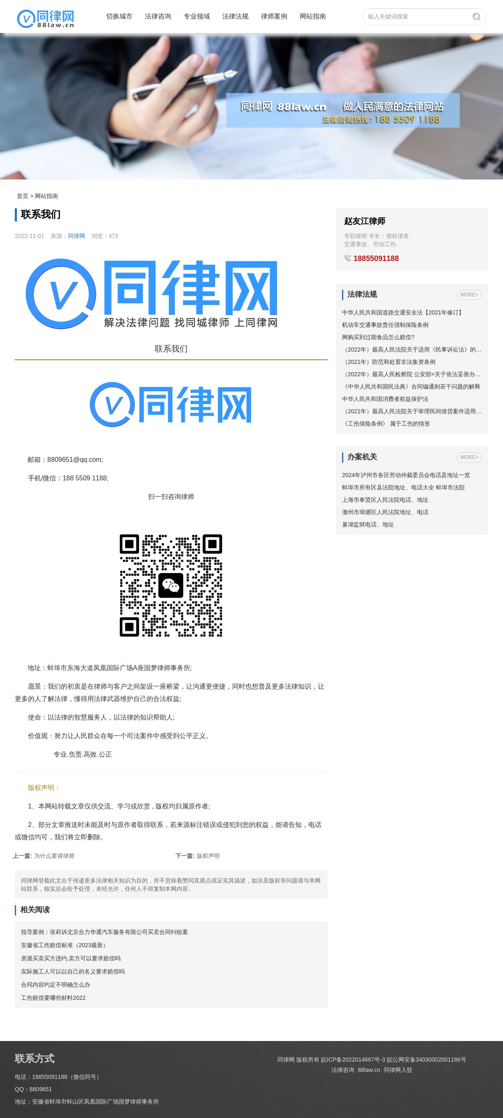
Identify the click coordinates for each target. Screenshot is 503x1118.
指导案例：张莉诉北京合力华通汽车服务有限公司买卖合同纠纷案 (104, 932)
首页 (22, 196)
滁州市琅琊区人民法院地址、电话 (385, 512)
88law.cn (368, 1070)
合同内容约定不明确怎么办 (55, 984)
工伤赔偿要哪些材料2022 (53, 998)
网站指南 (313, 16)
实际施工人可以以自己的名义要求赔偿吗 (73, 971)
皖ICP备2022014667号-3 (353, 1059)
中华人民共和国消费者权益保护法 (385, 399)
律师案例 (274, 16)
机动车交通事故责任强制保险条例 (385, 324)
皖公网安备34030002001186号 (426, 1059)
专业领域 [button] (197, 16)
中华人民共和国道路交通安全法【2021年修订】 (403, 312)
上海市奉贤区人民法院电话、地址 (385, 499)
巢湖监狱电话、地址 (368, 524)
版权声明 (197, 855)
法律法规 (235, 16)
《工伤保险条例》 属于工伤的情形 (386, 423)
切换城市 (119, 16)
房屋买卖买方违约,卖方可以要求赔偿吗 (71, 958)
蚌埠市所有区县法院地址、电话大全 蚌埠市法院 (403, 487)
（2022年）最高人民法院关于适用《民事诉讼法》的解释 (412, 349)
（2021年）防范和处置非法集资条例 (388, 362)
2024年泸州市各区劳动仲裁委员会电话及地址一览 (406, 475)
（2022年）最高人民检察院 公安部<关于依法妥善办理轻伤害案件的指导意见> (412, 374)
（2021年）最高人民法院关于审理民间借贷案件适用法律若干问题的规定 (412, 411)
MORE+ (469, 295)
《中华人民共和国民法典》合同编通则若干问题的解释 (411, 386)
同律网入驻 (398, 1070)
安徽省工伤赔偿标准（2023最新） (65, 945)
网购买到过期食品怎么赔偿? (378, 337)
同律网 (76, 236)
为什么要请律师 (44, 855)
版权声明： (44, 787)
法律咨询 (158, 16)
